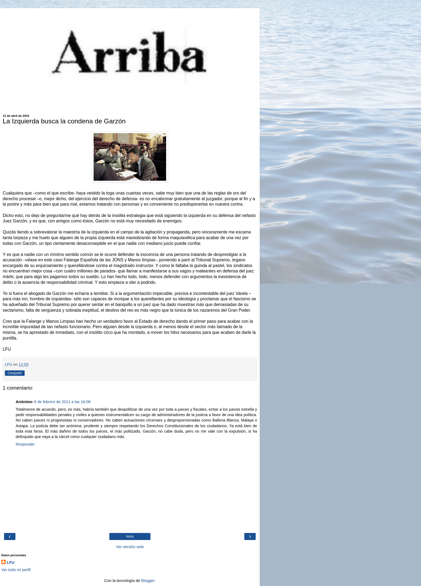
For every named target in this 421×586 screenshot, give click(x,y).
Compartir (15, 373)
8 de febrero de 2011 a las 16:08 (62, 402)
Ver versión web (130, 547)
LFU (10, 562)
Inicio (130, 536)
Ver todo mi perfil (16, 570)
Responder (25, 444)
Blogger (147, 580)
